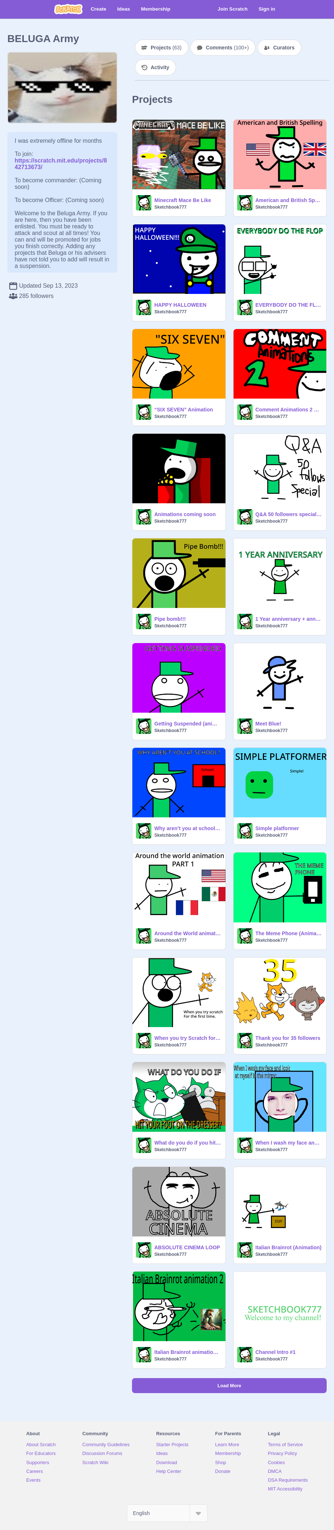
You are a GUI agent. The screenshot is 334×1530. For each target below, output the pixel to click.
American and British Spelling (289, 200)
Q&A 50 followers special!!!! (289, 514)
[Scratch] (68, 9)
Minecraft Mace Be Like (182, 200)
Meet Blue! (269, 724)
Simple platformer (277, 828)
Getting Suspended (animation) (187, 724)
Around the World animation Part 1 (187, 933)
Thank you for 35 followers (288, 1038)
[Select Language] (167, 1513)
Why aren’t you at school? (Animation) (187, 828)
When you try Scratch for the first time (187, 1038)
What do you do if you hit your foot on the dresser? (187, 1143)
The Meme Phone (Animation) (289, 933)
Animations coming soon (185, 514)
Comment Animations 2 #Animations (289, 410)
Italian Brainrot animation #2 (187, 1352)
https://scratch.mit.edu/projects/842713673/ (61, 160)
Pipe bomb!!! (170, 619)
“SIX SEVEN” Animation (183, 410)
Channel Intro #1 (276, 1352)
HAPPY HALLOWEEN (180, 305)
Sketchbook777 (170, 207)
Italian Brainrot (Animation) (289, 1247)
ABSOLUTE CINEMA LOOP (187, 1247)
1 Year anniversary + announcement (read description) (289, 619)
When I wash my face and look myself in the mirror (289, 1143)
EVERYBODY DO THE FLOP (289, 305)
